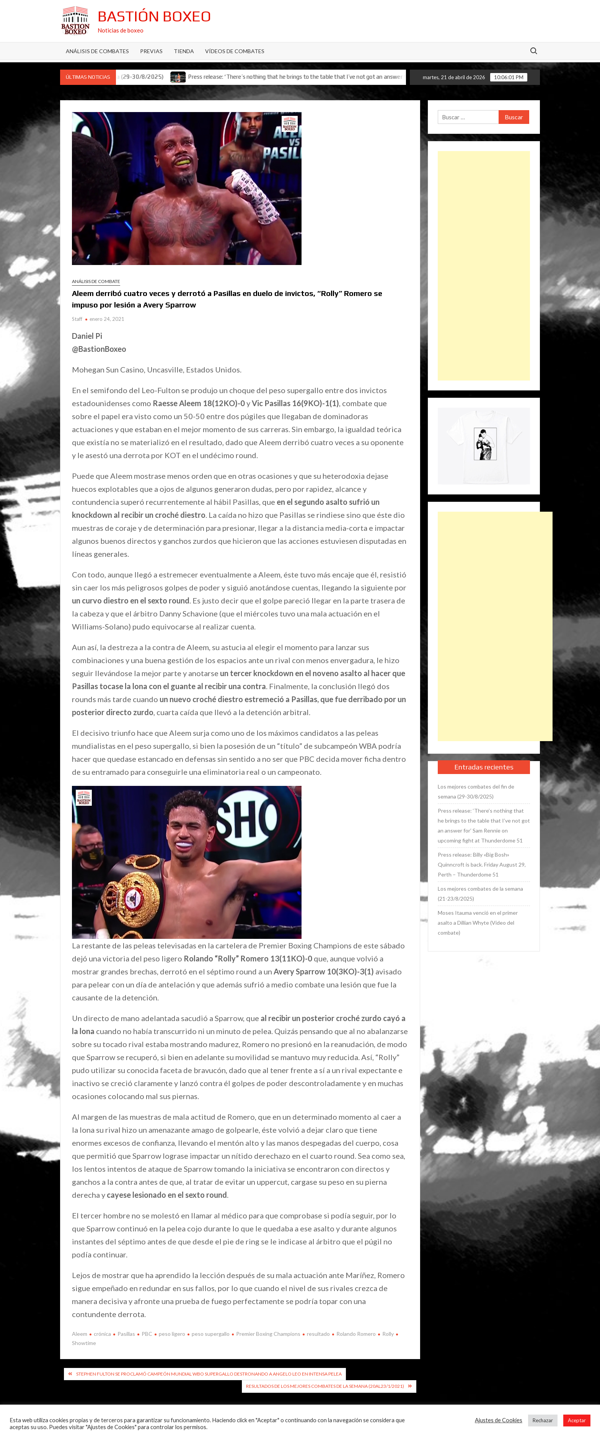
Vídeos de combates (234, 51)
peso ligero (172, 1333)
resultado (318, 1333)
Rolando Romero (356, 1333)
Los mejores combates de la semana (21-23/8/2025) (480, 893)
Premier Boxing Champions (268, 1333)
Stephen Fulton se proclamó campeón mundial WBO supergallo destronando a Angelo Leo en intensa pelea (209, 1374)
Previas (151, 51)
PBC (147, 1333)
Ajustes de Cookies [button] (498, 1420)
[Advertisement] (484, 266)
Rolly (388, 1333)
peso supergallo (211, 1333)
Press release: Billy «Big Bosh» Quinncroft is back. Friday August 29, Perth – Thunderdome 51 (482, 864)
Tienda (184, 51)
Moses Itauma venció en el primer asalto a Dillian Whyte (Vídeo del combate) (478, 922)
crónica (102, 1333)
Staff (77, 319)
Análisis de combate (96, 281)
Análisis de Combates (97, 51)
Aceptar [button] (577, 1420)
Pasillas (126, 1333)
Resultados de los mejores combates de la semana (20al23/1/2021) (325, 1386)
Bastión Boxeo (154, 16)
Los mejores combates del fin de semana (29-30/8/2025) (476, 791)
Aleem (79, 1333)
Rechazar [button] (543, 1420)
